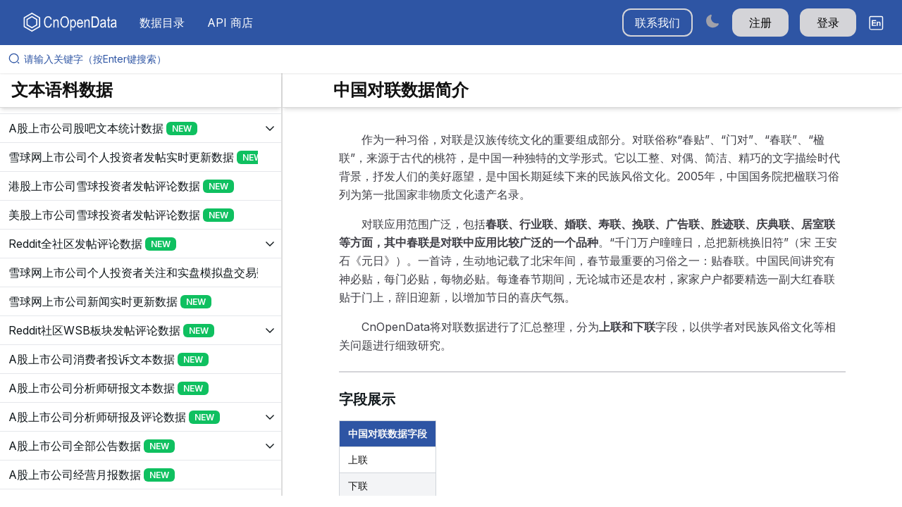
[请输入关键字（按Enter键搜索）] (457, 59)
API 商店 (230, 22)
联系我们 (657, 22)
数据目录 (162, 22)
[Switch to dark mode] (712, 21)
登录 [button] (828, 22)
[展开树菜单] (140, 128)
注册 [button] (760, 22)
